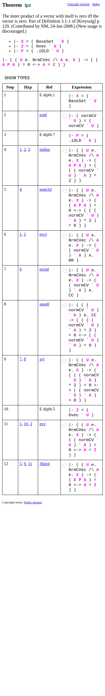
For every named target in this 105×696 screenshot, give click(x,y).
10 (26, 424)
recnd (44, 269)
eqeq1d (45, 189)
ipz (28, 5)
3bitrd (44, 463)
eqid (43, 115)
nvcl (43, 234)
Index (96, 4)
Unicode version (78, 4)
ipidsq (44, 149)
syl (42, 359)
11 (30, 463)
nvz (42, 424)
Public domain (33, 502)
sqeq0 (44, 304)
